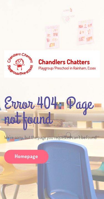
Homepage (26, 156)
